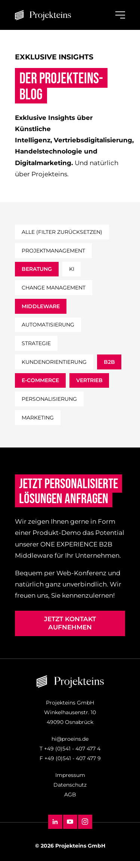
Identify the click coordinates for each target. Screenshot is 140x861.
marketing (38, 417)
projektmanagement (53, 250)
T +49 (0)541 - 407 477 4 (70, 748)
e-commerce (40, 380)
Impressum (70, 775)
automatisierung (48, 324)
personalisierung (49, 399)
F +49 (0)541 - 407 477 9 (70, 758)
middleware (41, 306)
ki (71, 269)
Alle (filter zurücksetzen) (62, 232)
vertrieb (89, 380)
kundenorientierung (54, 362)
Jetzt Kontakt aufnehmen (70, 623)
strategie (36, 343)
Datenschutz (70, 784)
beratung (37, 269)
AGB (70, 794)
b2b (109, 362)
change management (53, 287)
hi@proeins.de (70, 738)
